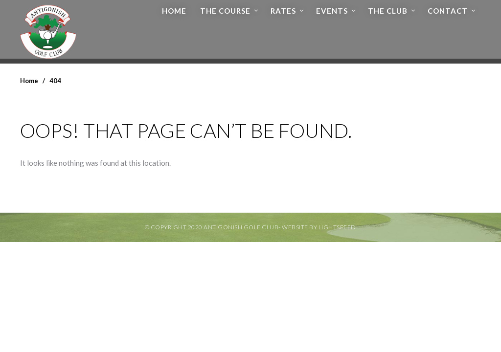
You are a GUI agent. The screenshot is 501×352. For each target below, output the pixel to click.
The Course (225, 10)
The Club (388, 10)
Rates (283, 10)
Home (174, 10)
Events (332, 10)
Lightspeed (337, 227)
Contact (448, 10)
